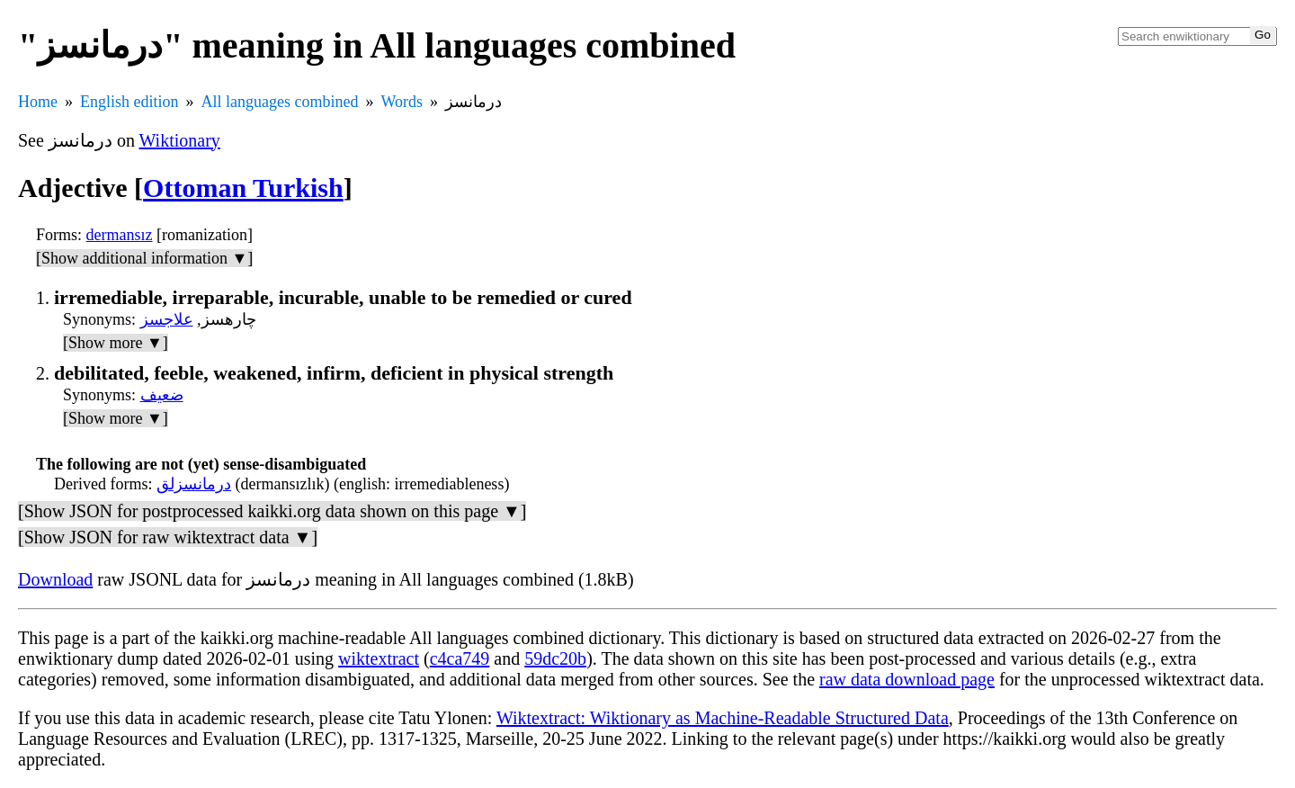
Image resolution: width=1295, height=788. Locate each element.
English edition (129, 102)
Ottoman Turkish (243, 187)
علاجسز (166, 319)
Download (55, 579)
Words (401, 102)
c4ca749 (460, 658)
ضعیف (161, 395)
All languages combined (280, 102)
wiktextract (378, 658)
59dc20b (555, 658)
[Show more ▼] (115, 343)
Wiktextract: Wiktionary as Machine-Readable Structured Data (722, 718)
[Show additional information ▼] (144, 258)
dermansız (119, 235)
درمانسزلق (193, 484)
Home (38, 102)
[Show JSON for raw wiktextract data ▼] (167, 537)
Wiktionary (179, 140)
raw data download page (907, 679)
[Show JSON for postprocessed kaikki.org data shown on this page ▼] (272, 511)
